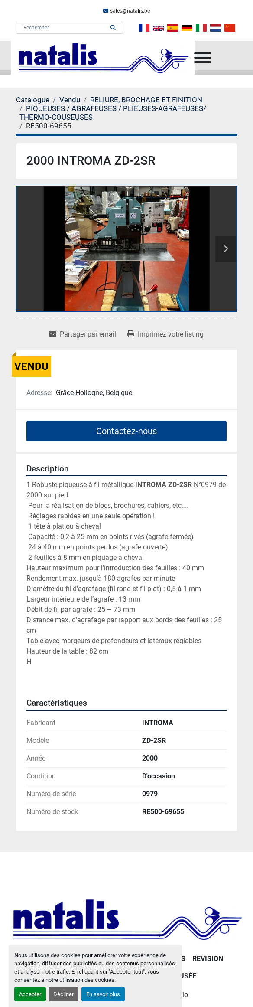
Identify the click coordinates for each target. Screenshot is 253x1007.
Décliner (63, 994)
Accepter (30, 994)
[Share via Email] (83, 334)
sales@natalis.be (130, 11)
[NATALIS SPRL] (126, 918)
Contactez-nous (126, 431)
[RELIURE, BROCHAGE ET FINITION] (146, 99)
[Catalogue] (32, 99)
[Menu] (202, 57)
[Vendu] (69, 99)
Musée (184, 976)
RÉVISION (207, 959)
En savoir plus (103, 994)
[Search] (63, 27)
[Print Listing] (165, 334)
